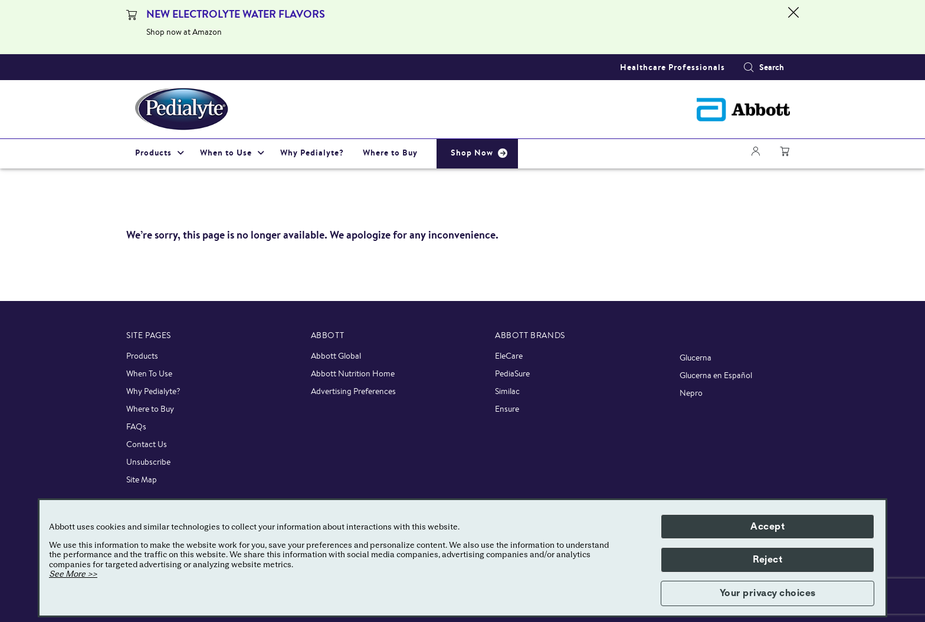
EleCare (509, 355)
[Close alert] (793, 27)
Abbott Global (336, 355)
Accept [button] (767, 526)
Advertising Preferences (353, 391)
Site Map (141, 479)
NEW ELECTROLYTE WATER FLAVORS (235, 13)
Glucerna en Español (716, 375)
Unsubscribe (148, 461)
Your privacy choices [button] (768, 593)
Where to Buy (150, 408)
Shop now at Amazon (184, 32)
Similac (507, 391)
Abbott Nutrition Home (353, 373)
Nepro (691, 393)
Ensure (507, 408)
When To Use (149, 373)
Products (142, 355)
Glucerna (695, 357)
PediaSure (512, 373)
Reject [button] (767, 559)
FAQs (136, 426)
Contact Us (146, 444)
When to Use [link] (226, 152)
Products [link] (153, 152)
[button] (748, 67)
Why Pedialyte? (153, 391)
